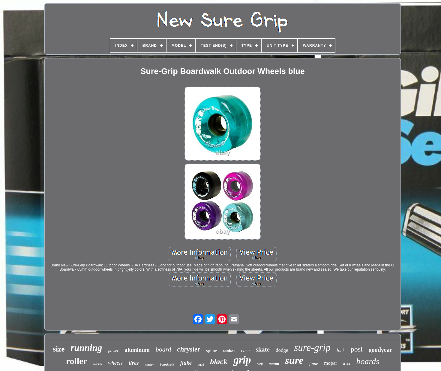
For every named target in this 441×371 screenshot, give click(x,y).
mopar (330, 363)
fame (313, 363)
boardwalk (167, 364)
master (149, 364)
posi (357, 349)
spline (211, 350)
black (218, 361)
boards (367, 361)
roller (76, 361)
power (113, 351)
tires (134, 363)
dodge (282, 350)
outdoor (229, 351)
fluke (186, 363)
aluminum (136, 350)
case (245, 350)
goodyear (380, 349)
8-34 (346, 363)
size (58, 349)
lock (341, 350)
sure (294, 360)
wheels (115, 363)
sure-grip (312, 347)
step (259, 364)
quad (201, 364)
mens (97, 363)
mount (274, 363)
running (86, 348)
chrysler (188, 349)
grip (242, 360)
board (163, 349)
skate (263, 349)
